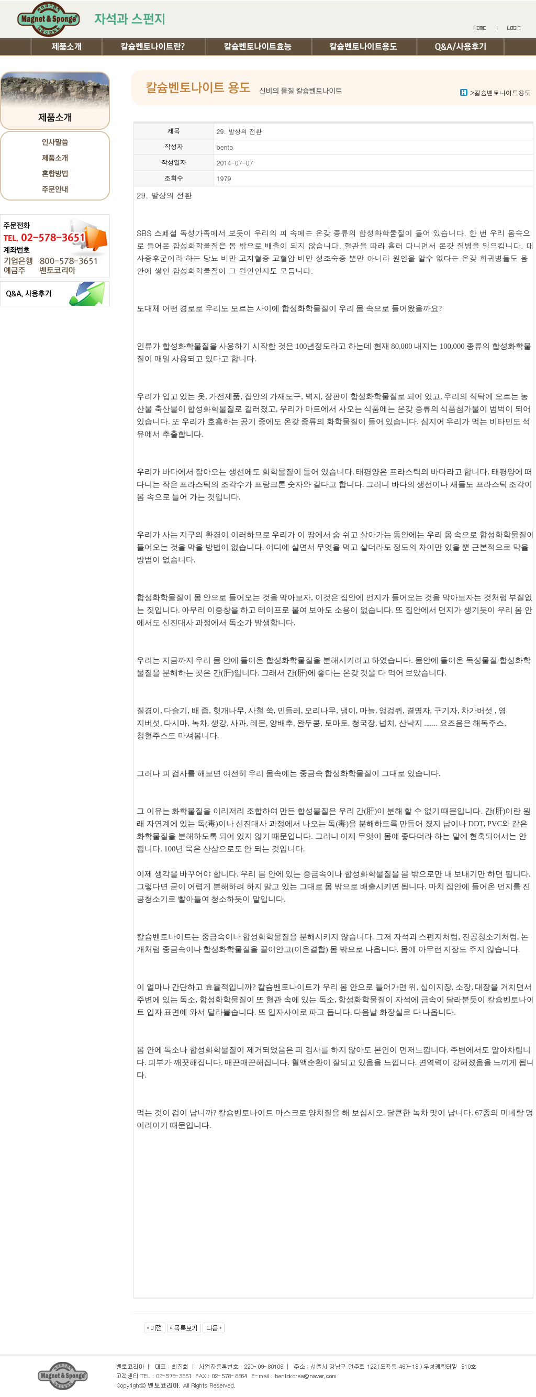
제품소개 (67, 46)
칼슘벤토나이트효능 (260, 46)
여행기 (74, 63)
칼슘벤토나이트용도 (365, 46)
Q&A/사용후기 (461, 46)
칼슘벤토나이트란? (155, 46)
